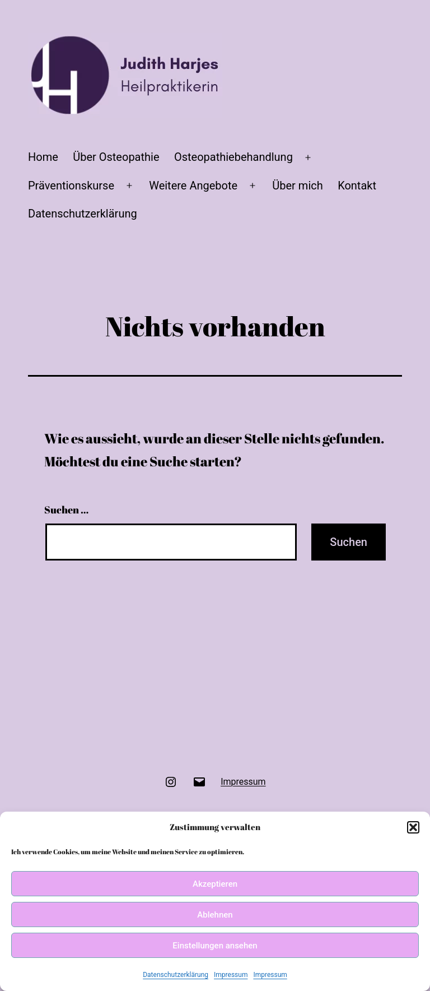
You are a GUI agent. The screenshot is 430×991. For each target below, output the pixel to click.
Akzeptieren (215, 884)
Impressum (230, 975)
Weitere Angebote (193, 185)
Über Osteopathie (116, 157)
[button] (413, 827)
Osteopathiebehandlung (233, 157)
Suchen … (66, 509)
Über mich (297, 185)
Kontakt (357, 185)
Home (43, 157)
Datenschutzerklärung (175, 975)
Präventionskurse (71, 185)
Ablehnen (214, 915)
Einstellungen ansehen (214, 946)
